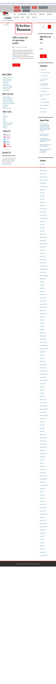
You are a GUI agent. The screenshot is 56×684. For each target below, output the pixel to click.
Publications (16, 17)
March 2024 (42, 234)
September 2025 (44, 186)
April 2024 (42, 231)
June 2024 (42, 224)
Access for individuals (8, 100)
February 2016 (43, 507)
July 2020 (42, 355)
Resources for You (7, 108)
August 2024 (43, 221)
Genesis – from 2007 (7, 77)
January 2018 (43, 441)
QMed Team (6, 82)
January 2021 (43, 339)
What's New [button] (17, 10)
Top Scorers (5, 105)
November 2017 (43, 447)
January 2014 (43, 520)
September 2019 (44, 380)
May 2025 (42, 199)
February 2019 (43, 399)
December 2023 (43, 243)
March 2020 (42, 361)
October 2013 (43, 530)
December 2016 (43, 476)
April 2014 (42, 517)
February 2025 (43, 208)
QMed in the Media (7, 85)
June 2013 (42, 539)
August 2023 (43, 247)
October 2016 (43, 482)
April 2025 (42, 202)
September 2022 (44, 275)
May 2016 (42, 498)
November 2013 (43, 526)
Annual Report (6, 90)
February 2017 (43, 469)
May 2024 (42, 228)
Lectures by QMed (33, 14)
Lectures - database (7, 124)
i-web (14, 14)
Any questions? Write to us (7, 164)
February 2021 (43, 336)
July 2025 (42, 192)
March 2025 (42, 205)
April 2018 (42, 431)
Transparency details (7, 87)
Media (23, 17)
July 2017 (42, 460)
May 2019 (42, 390)
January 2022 (43, 301)
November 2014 (43, 514)
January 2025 (43, 212)
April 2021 (42, 329)
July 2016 (42, 491)
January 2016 (43, 511)
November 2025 (43, 180)
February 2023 (43, 259)
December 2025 (43, 177)
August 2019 (43, 383)
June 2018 (42, 425)
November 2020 (43, 345)
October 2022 (43, 272)
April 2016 (42, 501)
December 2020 (43, 342)
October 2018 (43, 412)
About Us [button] (17, 7)
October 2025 (43, 183)
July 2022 (42, 282)
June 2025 (42, 196)
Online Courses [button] (25, 7)
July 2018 (42, 421)
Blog (4, 119)
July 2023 (42, 250)
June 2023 (42, 253)
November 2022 (43, 269)
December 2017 (43, 444)
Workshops (5, 116)
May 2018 (42, 428)
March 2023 (42, 256)
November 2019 (43, 374)
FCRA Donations (6, 88)
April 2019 (42, 393)
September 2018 (44, 415)
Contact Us (34, 17)
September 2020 (44, 348)
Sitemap (5, 127)
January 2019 (43, 402)
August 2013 (43, 533)
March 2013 (42, 549)
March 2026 (42, 167)
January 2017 (43, 472)
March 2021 (42, 332)
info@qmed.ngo (8, 163)
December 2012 (43, 555)
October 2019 (43, 377)
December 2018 (43, 406)
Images (28, 17)
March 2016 (42, 504)
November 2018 (43, 409)
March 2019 (42, 396)
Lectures (5, 118)
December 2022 (43, 266)
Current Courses (6, 97)
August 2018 (43, 418)
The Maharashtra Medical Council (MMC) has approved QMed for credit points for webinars (28, 3)
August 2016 (43, 488)
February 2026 (43, 170)
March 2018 (42, 434)
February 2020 (43, 364)
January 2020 (43, 367)
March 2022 (42, 294)
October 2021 (43, 310)
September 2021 (43, 313)
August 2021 (43, 317)
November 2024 (43, 218)
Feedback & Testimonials (8, 103)
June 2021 (42, 323)
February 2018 (43, 437)
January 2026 (43, 173)
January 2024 (43, 240)
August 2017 (43, 457)
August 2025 (43, 189)
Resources (49, 14)
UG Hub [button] (34, 7)
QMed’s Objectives (7, 79)
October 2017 (43, 450)
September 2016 (44, 485)
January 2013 (43, 552)
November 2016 (43, 479)
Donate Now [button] (26, 10)
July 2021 (42, 320)
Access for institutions (8, 98)
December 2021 (43, 304)
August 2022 (43, 278)
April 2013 (42, 546)
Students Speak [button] (43, 7)
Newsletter (5, 126)
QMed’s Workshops (22, 14)
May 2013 (42, 542)
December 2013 (43, 523)
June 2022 (42, 285)
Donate (4, 121)
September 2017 (44, 453)
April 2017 (42, 463)
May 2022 (42, 288)
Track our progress (7, 80)
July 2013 (42, 536)
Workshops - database (8, 123)
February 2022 (43, 297)
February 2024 (43, 237)
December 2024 (43, 215)
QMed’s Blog (41, 14)
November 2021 (43, 307)
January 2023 (43, 262)
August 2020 (43, 352)
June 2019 (42, 387)
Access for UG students (8, 101)
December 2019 (43, 371)
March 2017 (42, 466)
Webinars (5, 106)
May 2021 (42, 326)
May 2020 (42, 358)
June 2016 (42, 495)
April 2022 (42, 291)
